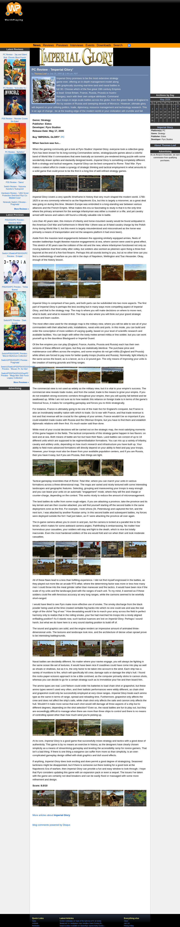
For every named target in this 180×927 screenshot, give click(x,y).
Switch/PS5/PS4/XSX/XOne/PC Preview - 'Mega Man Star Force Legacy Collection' (15, 375)
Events (90, 45)
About (126, 921)
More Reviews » (21, 209)
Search (118, 45)
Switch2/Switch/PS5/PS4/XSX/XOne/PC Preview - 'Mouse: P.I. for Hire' (18, 368)
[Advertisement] (90, 33)
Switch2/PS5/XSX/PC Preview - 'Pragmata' (14, 361)
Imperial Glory (165, 127)
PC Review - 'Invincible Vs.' (15, 88)
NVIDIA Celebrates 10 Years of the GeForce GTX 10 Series (80, 921)
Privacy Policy (129, 926)
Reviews (48, 45)
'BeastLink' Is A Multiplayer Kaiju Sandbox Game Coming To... (81, 923)
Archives (35, 923)
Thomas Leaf (40, 73)
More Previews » (21, 382)
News (34, 921)
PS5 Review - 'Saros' (15, 182)
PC (62, 137)
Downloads (104, 45)
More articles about (51, 815)
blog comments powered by (51, 824)
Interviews (76, 45)
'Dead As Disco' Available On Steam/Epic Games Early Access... (82, 926)
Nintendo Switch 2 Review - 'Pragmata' (15, 203)
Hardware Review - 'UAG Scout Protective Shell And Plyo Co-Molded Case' (14, 195)
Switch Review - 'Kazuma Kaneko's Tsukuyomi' (15, 187)
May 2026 (165, 99)
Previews (62, 45)
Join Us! (127, 923)
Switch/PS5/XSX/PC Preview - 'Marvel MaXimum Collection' (15, 354)
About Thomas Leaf (165, 145)
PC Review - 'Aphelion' (15, 152)
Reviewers (35, 926)
